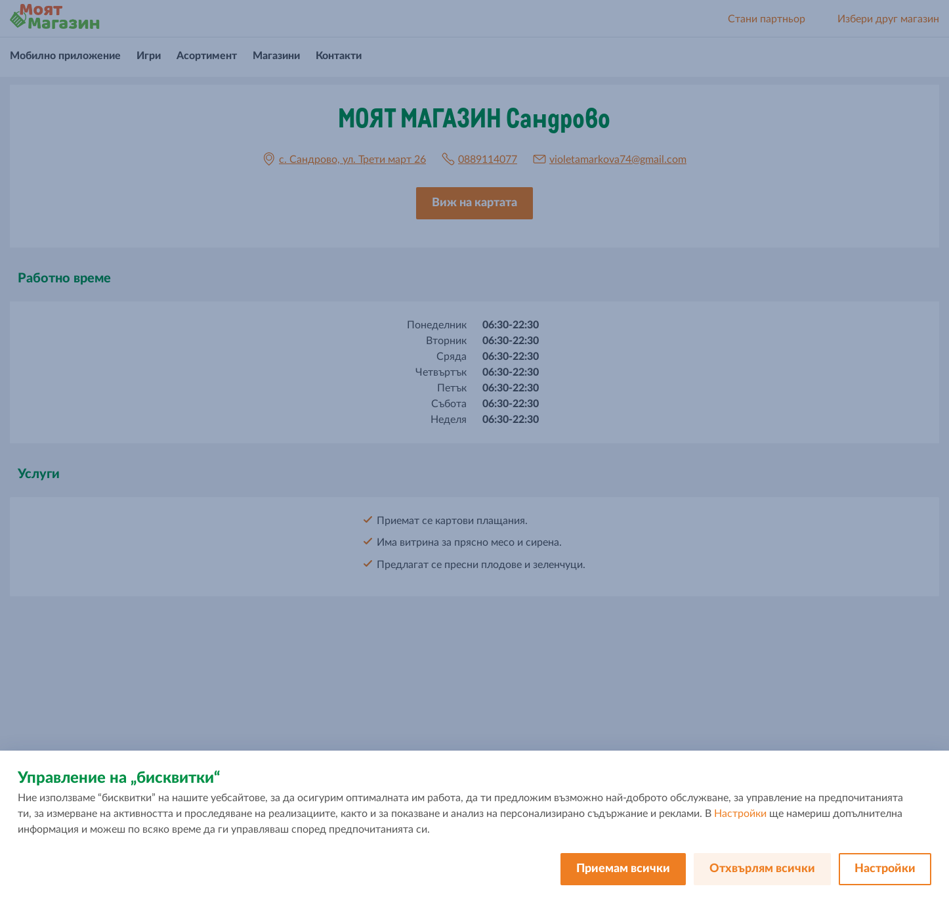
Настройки (740, 813)
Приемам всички (623, 869)
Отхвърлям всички (762, 869)
